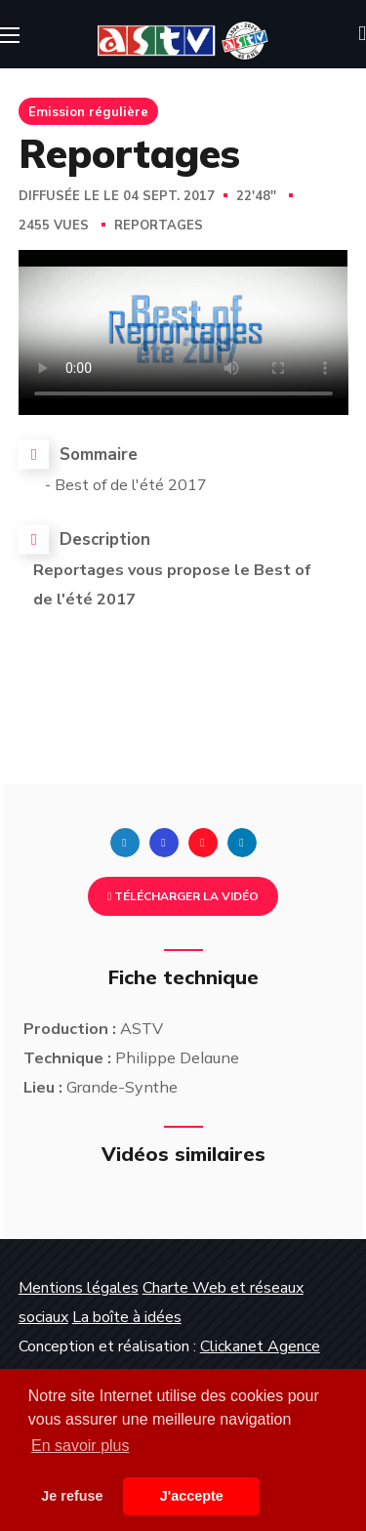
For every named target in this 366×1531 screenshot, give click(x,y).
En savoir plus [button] (80, 1445)
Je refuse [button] (71, 1496)
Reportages (158, 225)
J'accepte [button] (192, 1496)
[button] (362, 34)
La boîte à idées (127, 1317)
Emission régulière (88, 111)
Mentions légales (79, 1288)
